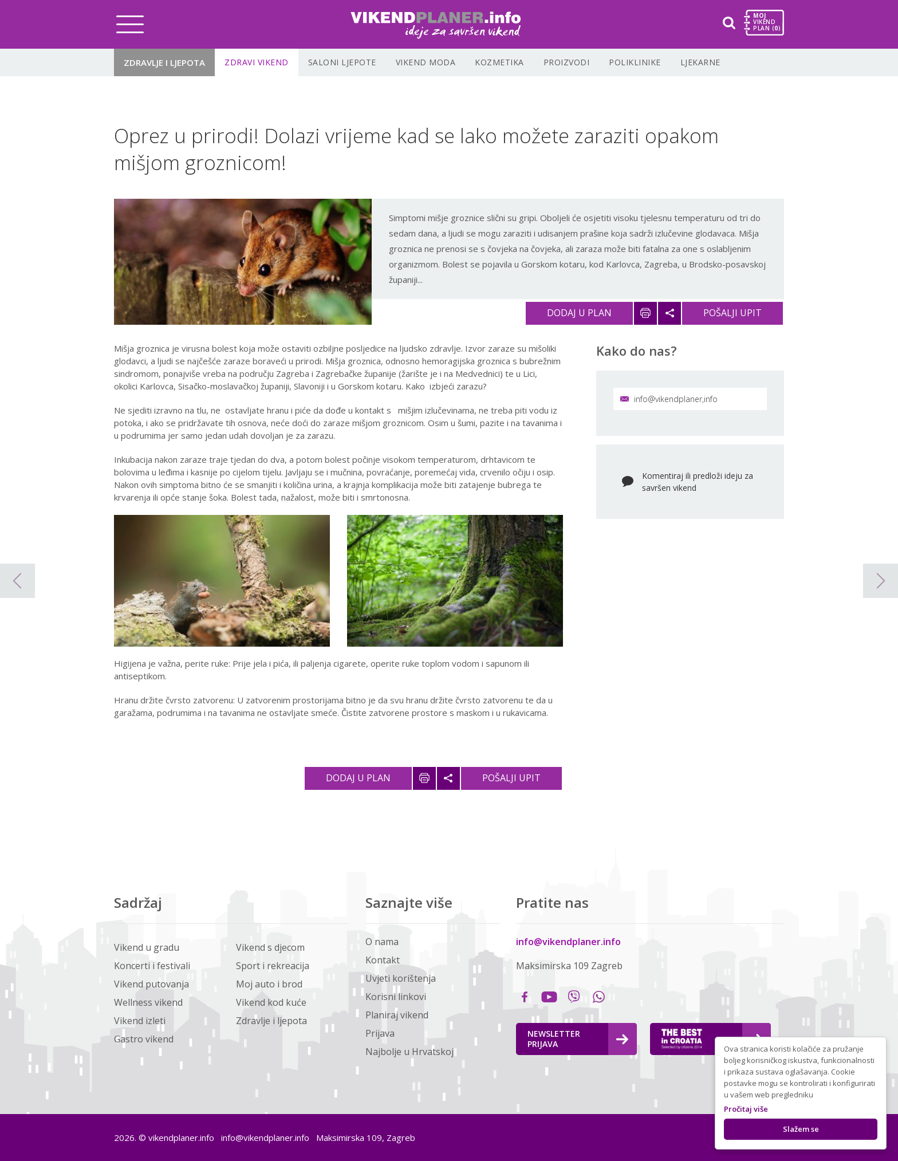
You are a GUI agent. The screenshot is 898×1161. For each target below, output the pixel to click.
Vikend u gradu (146, 947)
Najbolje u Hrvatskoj (409, 1051)
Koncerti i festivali (152, 965)
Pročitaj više (746, 1109)
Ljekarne (700, 62)
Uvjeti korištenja (400, 978)
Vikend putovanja (151, 984)
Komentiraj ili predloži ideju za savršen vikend (697, 481)
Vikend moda (426, 62)
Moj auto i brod (269, 984)
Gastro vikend (144, 1039)
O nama (382, 941)
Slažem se (801, 1129)
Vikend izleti (140, 1020)
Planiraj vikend (396, 1015)
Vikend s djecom (270, 947)
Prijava (380, 1033)
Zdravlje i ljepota (164, 62)
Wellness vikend (148, 1002)
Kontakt (382, 960)
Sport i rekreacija (272, 965)
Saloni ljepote (342, 62)
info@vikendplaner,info (669, 398)
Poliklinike (635, 62)
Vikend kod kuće (271, 1002)
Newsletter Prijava (577, 1038)
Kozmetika (499, 62)
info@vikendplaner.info (568, 941)
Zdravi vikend (256, 62)
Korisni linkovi (395, 996)
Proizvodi (566, 62)
